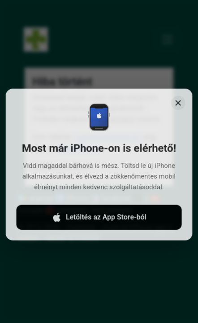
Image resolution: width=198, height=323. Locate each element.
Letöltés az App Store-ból (99, 221)
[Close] (177, 109)
